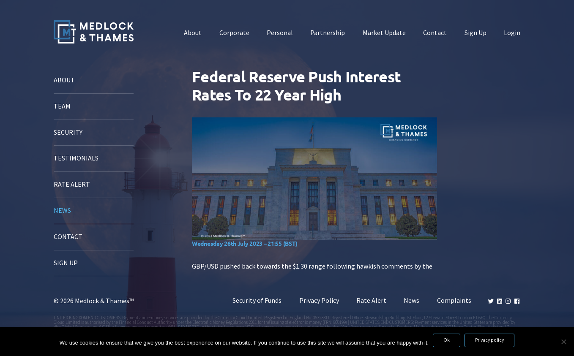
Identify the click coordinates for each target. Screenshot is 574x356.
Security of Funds (257, 300)
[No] (563, 341)
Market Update (384, 32)
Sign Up (476, 32)
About (193, 32)
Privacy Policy (319, 300)
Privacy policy (489, 340)
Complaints (454, 300)
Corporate (234, 32)
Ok (446, 340)
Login (512, 32)
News (62, 210)
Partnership (327, 32)
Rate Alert (72, 184)
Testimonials (76, 158)
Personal (280, 32)
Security (68, 132)
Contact (435, 32)
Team (62, 106)
